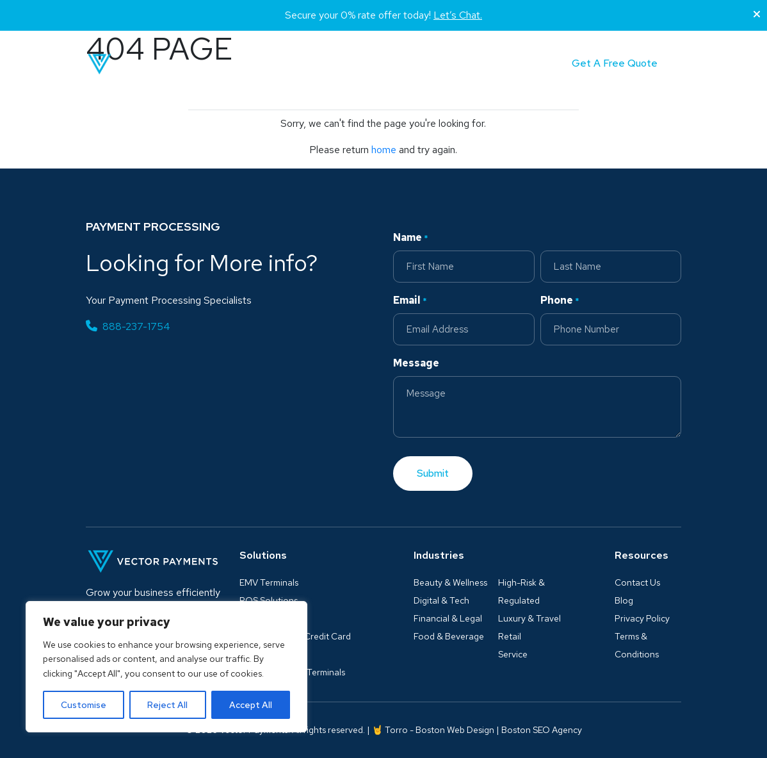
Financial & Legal (448, 618)
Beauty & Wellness (450, 582)
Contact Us (637, 582)
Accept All (250, 705)
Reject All (167, 705)
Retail (509, 636)
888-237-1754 (128, 326)
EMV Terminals (268, 582)
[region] (166, 666)
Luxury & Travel (529, 618)
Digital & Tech (441, 600)
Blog (402, 63)
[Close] (756, 15)
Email (410, 300)
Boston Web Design (455, 730)
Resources (641, 555)
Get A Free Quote (615, 63)
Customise (83, 705)
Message (416, 363)
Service (513, 654)
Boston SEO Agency (541, 730)
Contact (510, 63)
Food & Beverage (449, 636)
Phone (559, 300)
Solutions (259, 63)
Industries (336, 63)
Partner (452, 63)
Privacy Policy (642, 618)
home (383, 149)
